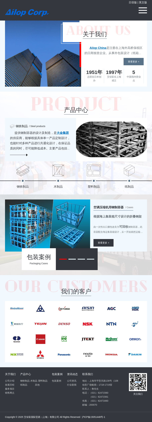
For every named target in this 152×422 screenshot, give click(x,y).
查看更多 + (133, 61)
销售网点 (9, 392)
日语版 (133, 2)
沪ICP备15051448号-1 (93, 417)
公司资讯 (71, 380)
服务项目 (9, 388)
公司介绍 (9, 380)
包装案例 (56, 380)
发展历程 (9, 384)
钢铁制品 (25, 380)
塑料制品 (42, 380)
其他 (37, 384)
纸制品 (23, 384)
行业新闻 (71, 384)
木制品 (33, 380)
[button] (63, 259)
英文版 (143, 2)
